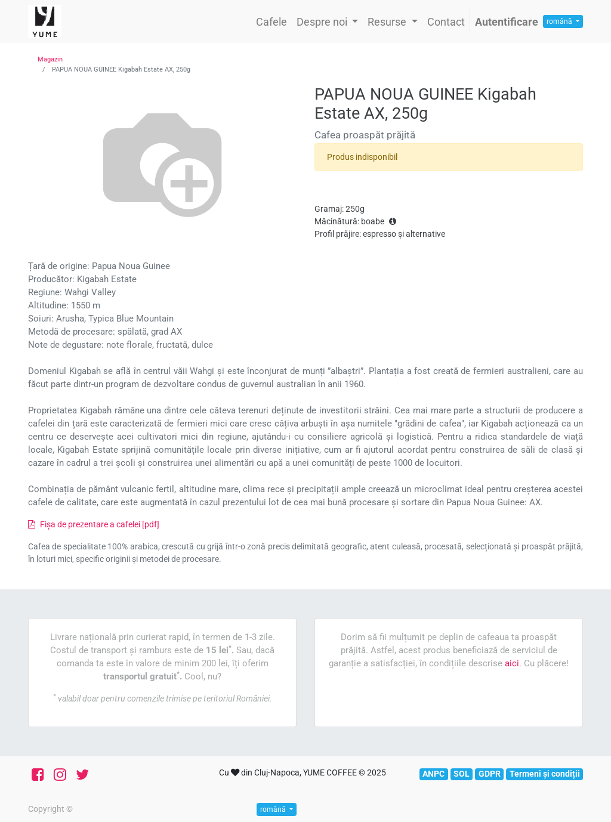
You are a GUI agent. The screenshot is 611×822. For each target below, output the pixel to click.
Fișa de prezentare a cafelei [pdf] (93, 524)
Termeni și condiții (545, 773)
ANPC (433, 773)
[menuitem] (271, 22)
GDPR (490, 773)
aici (512, 663)
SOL (461, 773)
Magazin (50, 59)
